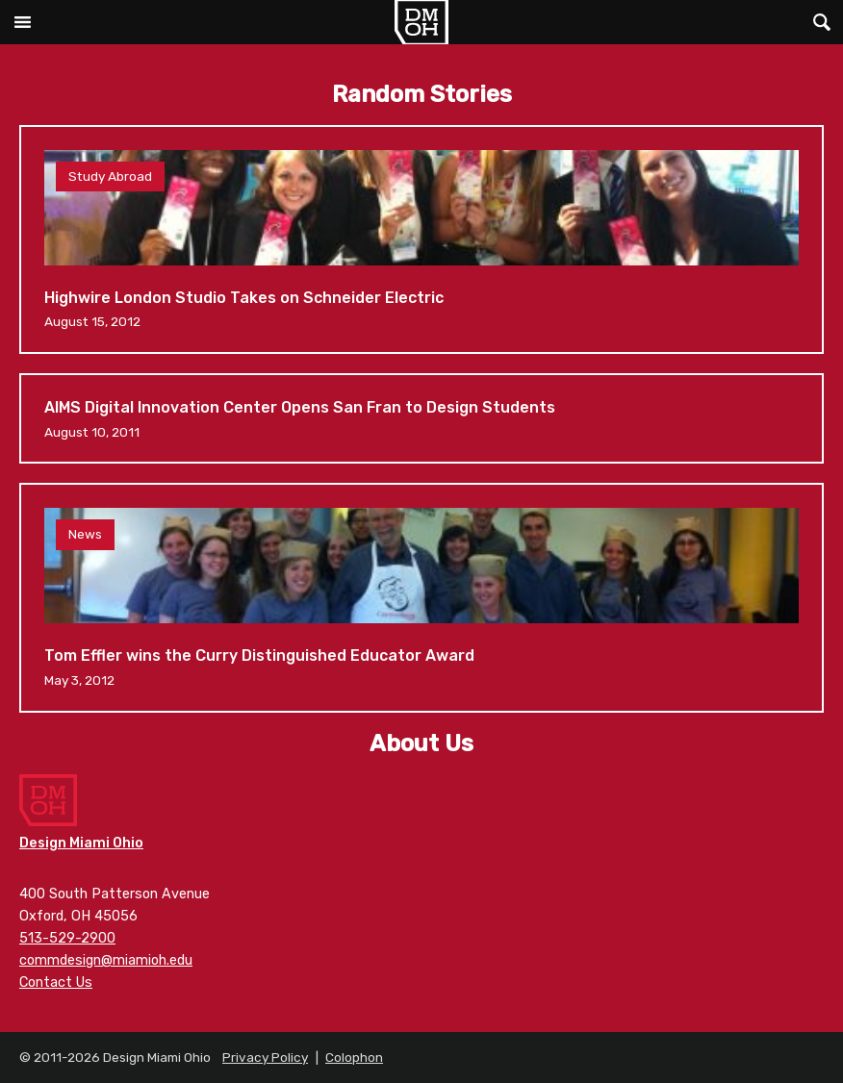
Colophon (354, 1057)
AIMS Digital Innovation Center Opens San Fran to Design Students (421, 418)
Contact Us (55, 982)
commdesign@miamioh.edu (105, 960)
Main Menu (22, 22)
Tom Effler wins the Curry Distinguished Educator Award (421, 597)
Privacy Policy (265, 1057)
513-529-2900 (67, 938)
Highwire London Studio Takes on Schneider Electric (421, 239)
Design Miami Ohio (421, 22)
